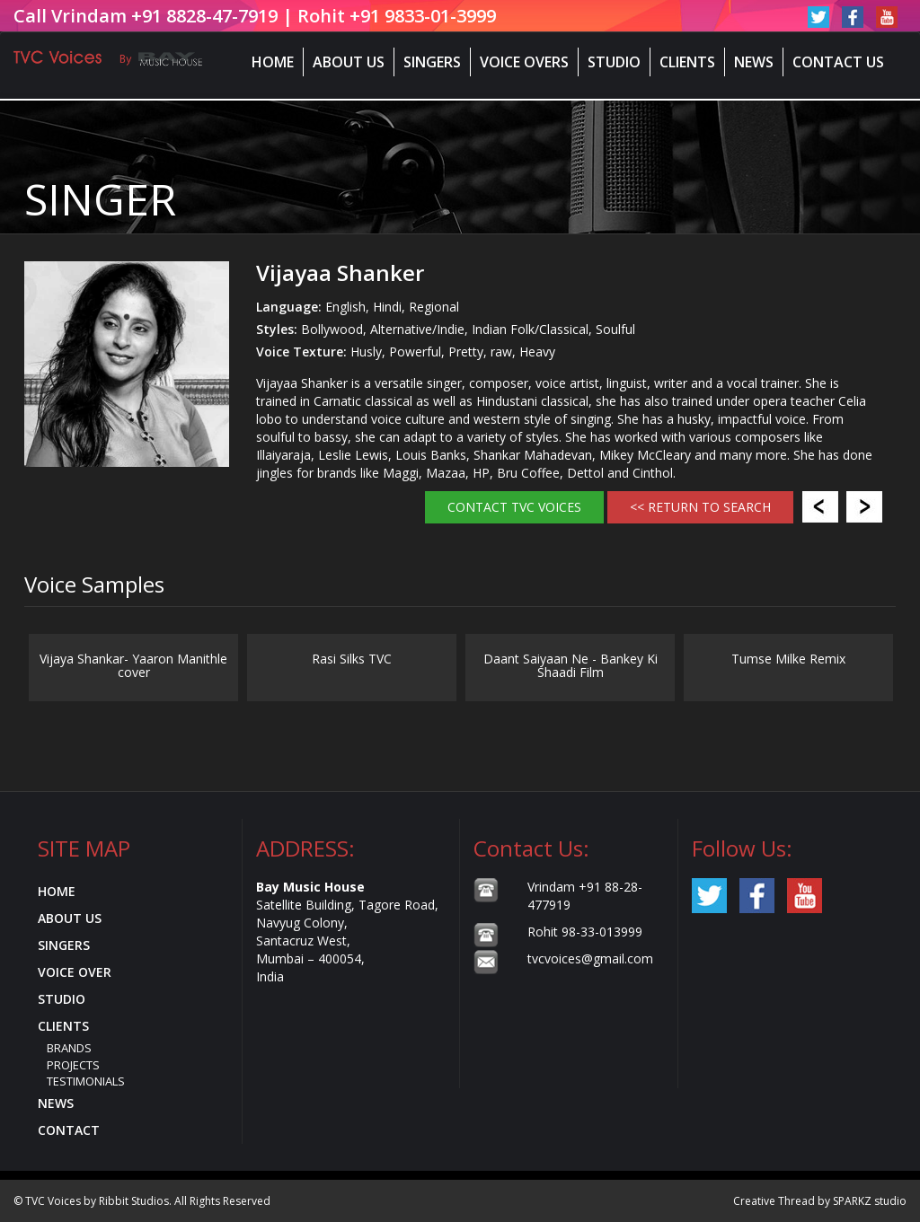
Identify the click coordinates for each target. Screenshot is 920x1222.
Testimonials (86, 1081)
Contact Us (838, 62)
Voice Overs (524, 62)
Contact (69, 1129)
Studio (614, 62)
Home (273, 62)
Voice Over (74, 971)
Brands (69, 1048)
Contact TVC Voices (514, 506)
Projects (73, 1065)
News (754, 62)
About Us (349, 62)
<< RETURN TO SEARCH (700, 506)
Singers (432, 62)
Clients (687, 62)
